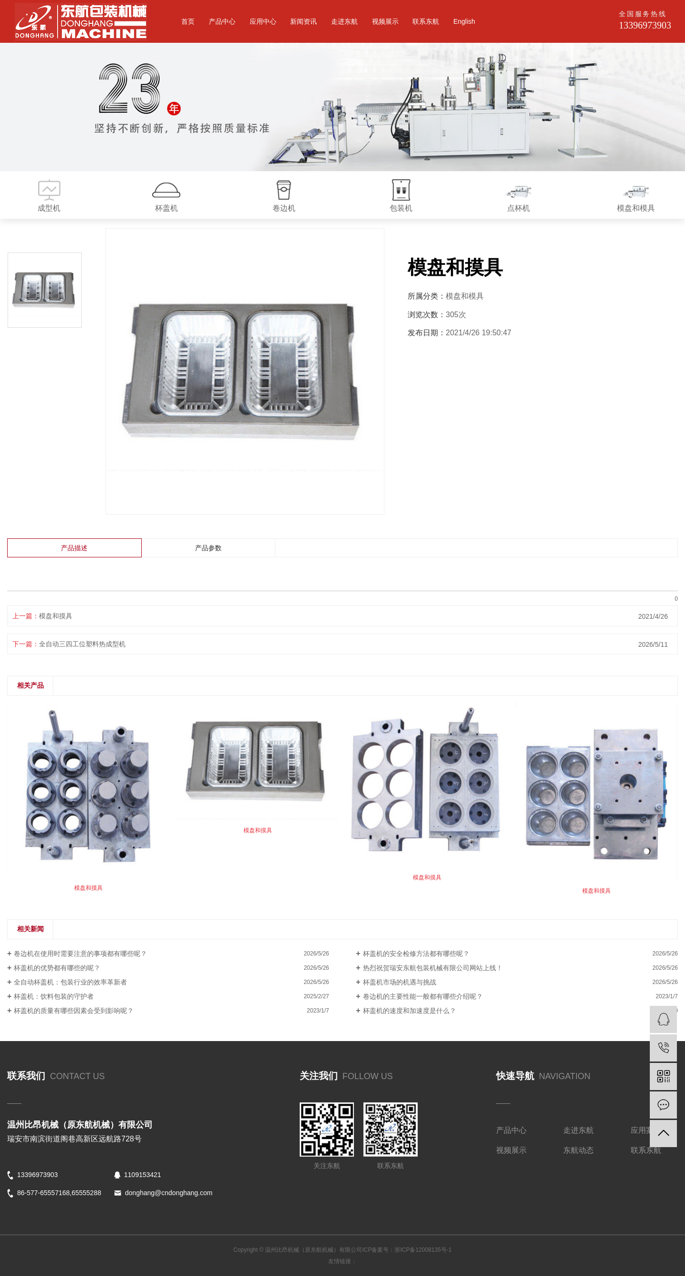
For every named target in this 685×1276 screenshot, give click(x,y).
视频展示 (385, 21)
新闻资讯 (303, 21)
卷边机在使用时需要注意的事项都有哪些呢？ (80, 953)
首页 (188, 21)
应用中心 (263, 21)
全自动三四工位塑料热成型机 (82, 644)
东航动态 (578, 1150)
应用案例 (646, 1130)
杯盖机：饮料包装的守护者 (54, 996)
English (464, 21)
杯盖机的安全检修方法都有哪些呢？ (416, 953)
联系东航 (425, 21)
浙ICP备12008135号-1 (422, 1250)
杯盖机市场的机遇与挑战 (399, 982)
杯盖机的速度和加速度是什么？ (409, 1010)
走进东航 (344, 21)
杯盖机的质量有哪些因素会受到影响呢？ (74, 1010)
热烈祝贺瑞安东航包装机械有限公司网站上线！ (433, 968)
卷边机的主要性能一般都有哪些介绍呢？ (423, 996)
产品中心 (222, 21)
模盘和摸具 (55, 616)
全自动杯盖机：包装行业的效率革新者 (70, 982)
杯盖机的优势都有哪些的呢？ (57, 968)
